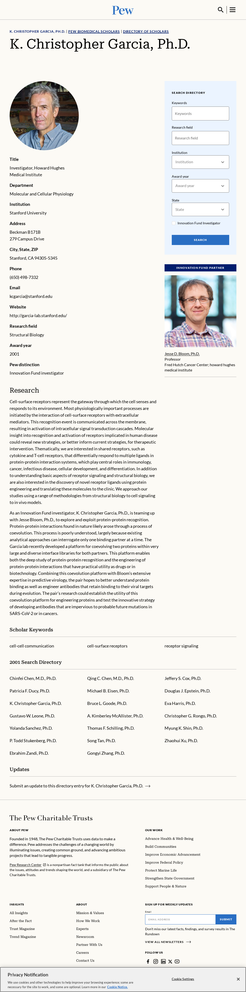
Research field (182, 127)
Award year (180, 176)
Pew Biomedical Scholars (94, 31)
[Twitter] (170, 961)
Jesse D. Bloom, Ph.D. (182, 353)
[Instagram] (156, 961)
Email (148, 911)
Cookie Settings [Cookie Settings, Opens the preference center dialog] (183, 980)
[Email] (180, 919)
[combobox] (175, 161)
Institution (179, 152)
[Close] (238, 980)
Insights (17, 904)
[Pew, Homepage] (123, 9)
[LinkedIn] (163, 961)
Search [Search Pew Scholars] (200, 239)
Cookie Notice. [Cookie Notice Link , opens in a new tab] (117, 988)
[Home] (51, 817)
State (175, 199)
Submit (226, 919)
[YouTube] (177, 961)
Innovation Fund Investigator (199, 222)
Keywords (179, 102)
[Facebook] (148, 961)
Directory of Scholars (146, 31)
